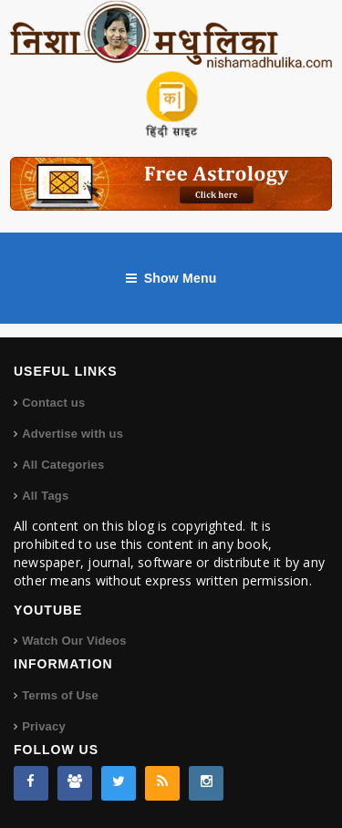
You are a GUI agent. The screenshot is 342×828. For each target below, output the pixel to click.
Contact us (53, 402)
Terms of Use (60, 695)
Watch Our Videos (74, 640)
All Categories (63, 464)
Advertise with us (72, 433)
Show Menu (171, 278)
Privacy (44, 726)
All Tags (45, 495)
